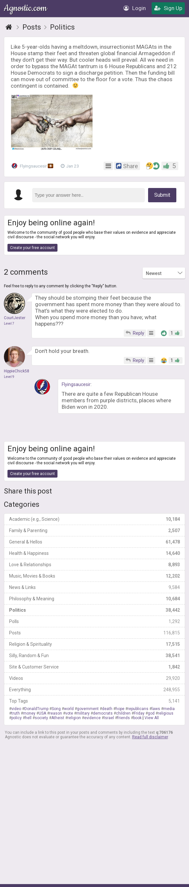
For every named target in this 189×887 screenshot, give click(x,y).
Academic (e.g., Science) (94, 519)
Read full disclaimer (150, 737)
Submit (162, 195)
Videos (94, 678)
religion (74, 718)
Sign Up (168, 8)
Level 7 (9, 323)
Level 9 (9, 377)
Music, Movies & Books (94, 576)
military (83, 713)
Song (56, 708)
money (29, 713)
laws (156, 708)
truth (15, 713)
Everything (94, 689)
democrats (103, 713)
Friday (139, 713)
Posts (94, 632)
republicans (138, 708)
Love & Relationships (94, 564)
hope (120, 708)
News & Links (94, 587)
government (88, 708)
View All (152, 718)
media (169, 708)
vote (69, 713)
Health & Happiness (94, 553)
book (137, 718)
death (107, 708)
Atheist (57, 718)
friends (123, 718)
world (69, 708)
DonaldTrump (36, 708)
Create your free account (32, 247)
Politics (94, 610)
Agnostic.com (26, 8)
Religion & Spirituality (94, 644)
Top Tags (94, 701)
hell (28, 718)
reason (55, 713)
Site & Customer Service (94, 666)
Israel (109, 718)
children (123, 713)
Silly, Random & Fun (94, 655)
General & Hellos (94, 541)
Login (134, 8)
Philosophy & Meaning (94, 598)
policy (16, 718)
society (41, 718)
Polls (94, 621)
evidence (92, 718)
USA (42, 713)
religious (165, 713)
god (151, 713)
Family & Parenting (94, 530)
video (16, 708)
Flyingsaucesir (33, 166)
